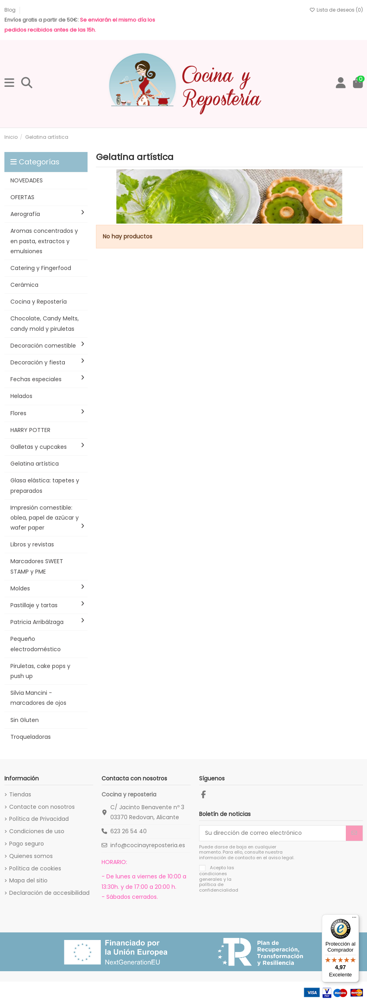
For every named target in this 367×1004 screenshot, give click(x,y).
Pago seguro (26, 844)
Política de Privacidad (39, 819)
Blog (10, 9)
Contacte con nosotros (42, 807)
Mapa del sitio (28, 880)
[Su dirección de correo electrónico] (272, 833)
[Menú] (354, 919)
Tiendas (20, 794)
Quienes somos (31, 856)
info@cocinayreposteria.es (147, 845)
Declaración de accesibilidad (49, 893)
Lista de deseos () (336, 9)
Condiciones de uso (36, 831)
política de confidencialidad (218, 887)
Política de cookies (35, 868)
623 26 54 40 (128, 831)
